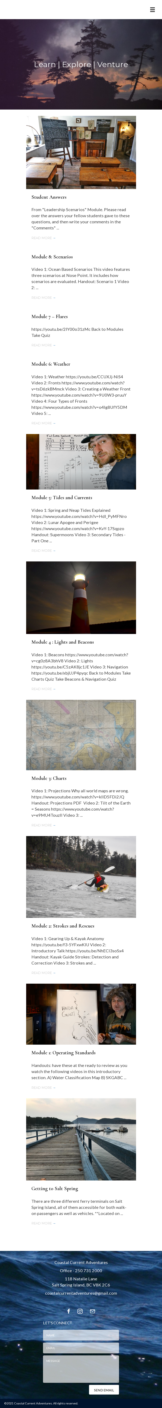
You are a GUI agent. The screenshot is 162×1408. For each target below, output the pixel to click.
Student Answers (48, 197)
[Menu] (152, 9)
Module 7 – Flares (49, 317)
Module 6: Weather (50, 364)
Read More (43, 238)
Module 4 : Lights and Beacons (62, 642)
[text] (81, 1335)
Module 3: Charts (48, 778)
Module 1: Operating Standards (63, 1053)
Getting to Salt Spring (54, 1189)
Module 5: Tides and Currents (61, 498)
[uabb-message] (81, 1369)
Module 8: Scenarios (52, 257)
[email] (81, 1348)
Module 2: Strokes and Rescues (62, 926)
